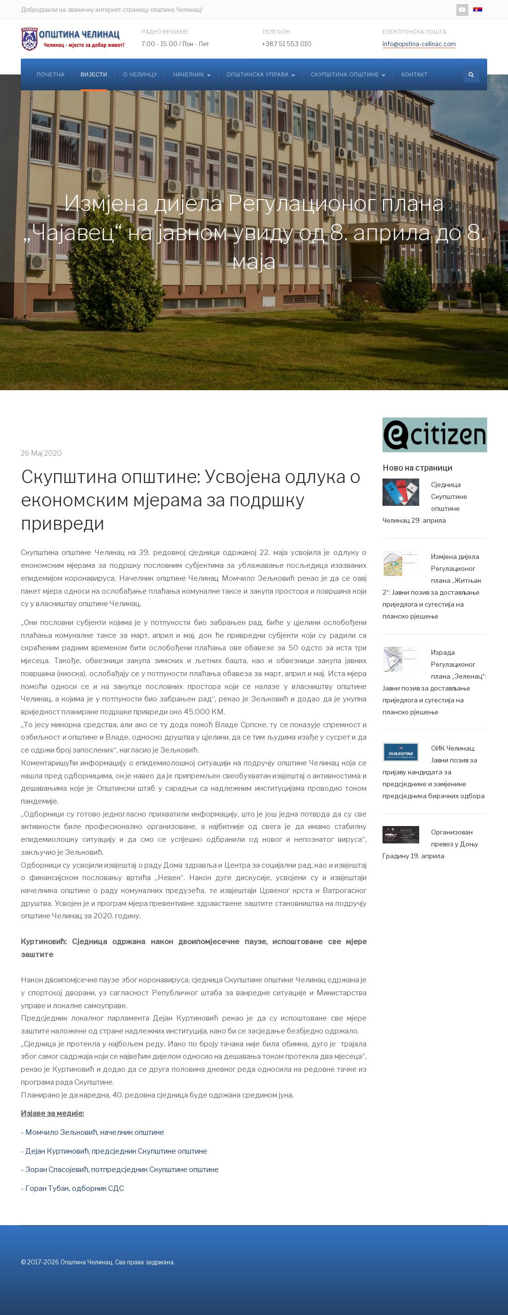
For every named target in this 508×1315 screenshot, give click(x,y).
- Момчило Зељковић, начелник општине (92, 1132)
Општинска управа (261, 74)
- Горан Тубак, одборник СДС (72, 1188)
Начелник (192, 74)
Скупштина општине (348, 74)
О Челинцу (140, 74)
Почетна (50, 74)
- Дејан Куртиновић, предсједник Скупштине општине (114, 1151)
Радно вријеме (165, 31)
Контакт (414, 74)
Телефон (276, 31)
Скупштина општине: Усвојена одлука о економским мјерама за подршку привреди (191, 500)
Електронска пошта (414, 31)
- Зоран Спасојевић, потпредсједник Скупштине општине (120, 1169)
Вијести (93, 74)
